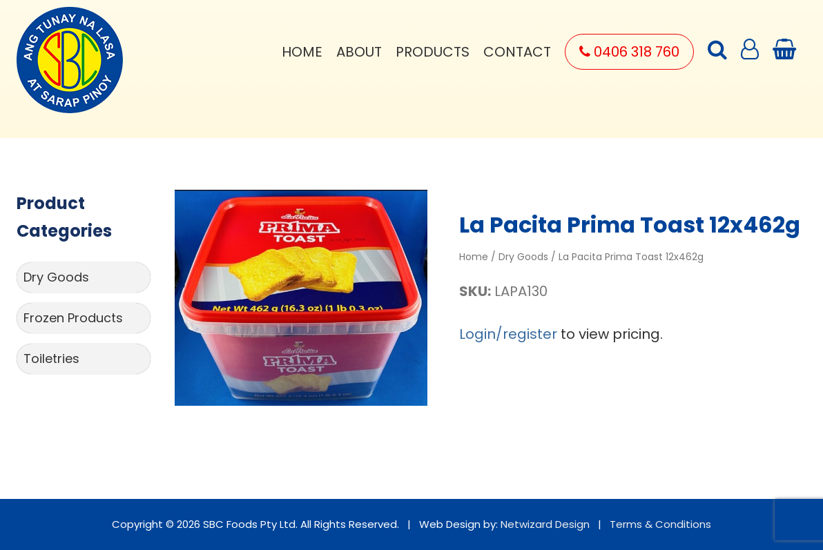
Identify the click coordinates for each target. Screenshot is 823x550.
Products (432, 51)
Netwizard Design (545, 524)
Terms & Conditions (660, 524)
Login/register (508, 334)
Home (302, 51)
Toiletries (51, 358)
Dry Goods (56, 277)
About (359, 51)
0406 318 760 (629, 51)
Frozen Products (73, 317)
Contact (517, 51)
